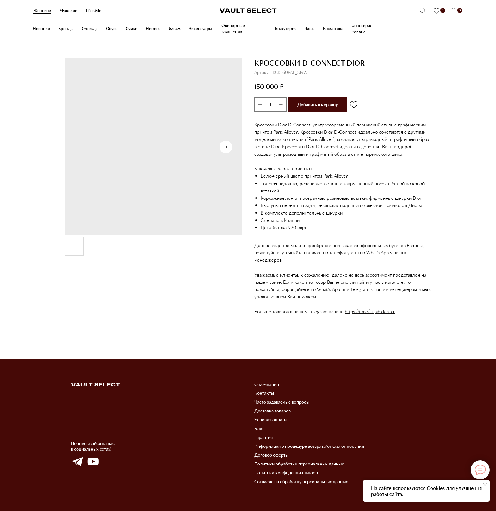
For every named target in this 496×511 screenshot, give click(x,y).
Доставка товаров (272, 410)
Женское (42, 10)
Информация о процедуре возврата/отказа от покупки (309, 446)
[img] (77, 462)
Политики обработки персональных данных (299, 463)
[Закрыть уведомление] (485, 485)
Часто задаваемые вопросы (281, 402)
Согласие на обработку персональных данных (301, 481)
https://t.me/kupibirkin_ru (370, 311)
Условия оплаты (270, 419)
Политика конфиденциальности (286, 472)
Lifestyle (93, 10)
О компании (266, 384)
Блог (259, 428)
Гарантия (263, 437)
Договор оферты (271, 455)
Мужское (68, 10)
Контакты (264, 393)
